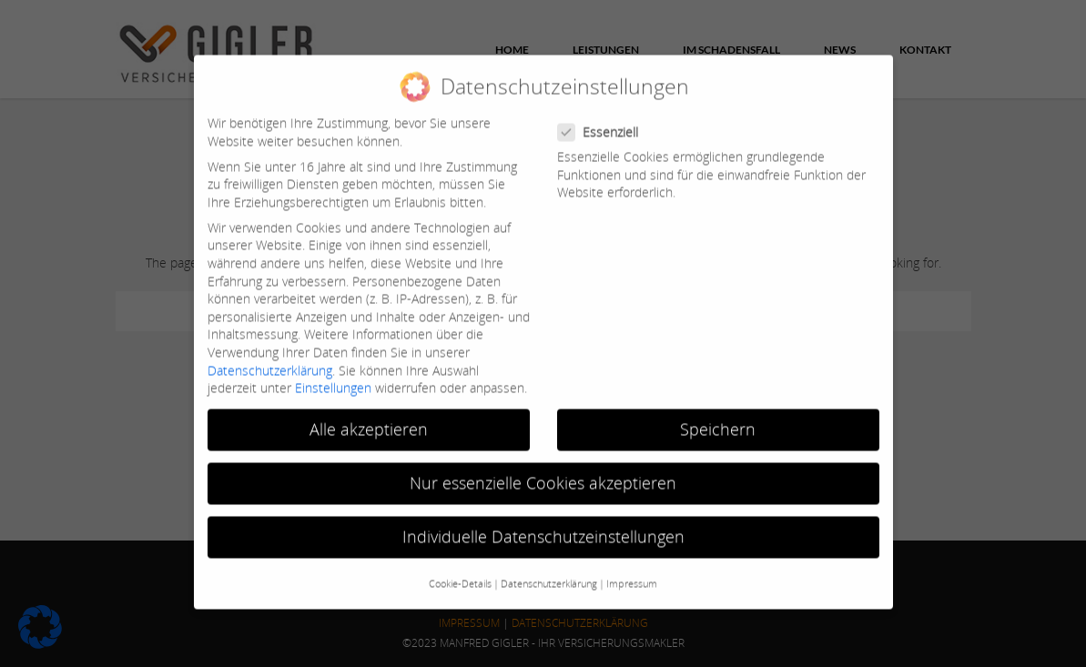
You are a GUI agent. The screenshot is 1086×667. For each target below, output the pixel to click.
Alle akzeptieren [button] (369, 419)
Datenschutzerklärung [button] (549, 574)
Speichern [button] (718, 419)
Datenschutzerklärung (270, 360)
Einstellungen (333, 378)
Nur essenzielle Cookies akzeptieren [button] (543, 473)
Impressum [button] (631, 574)
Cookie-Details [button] (460, 574)
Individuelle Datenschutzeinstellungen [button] (543, 527)
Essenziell (605, 122)
